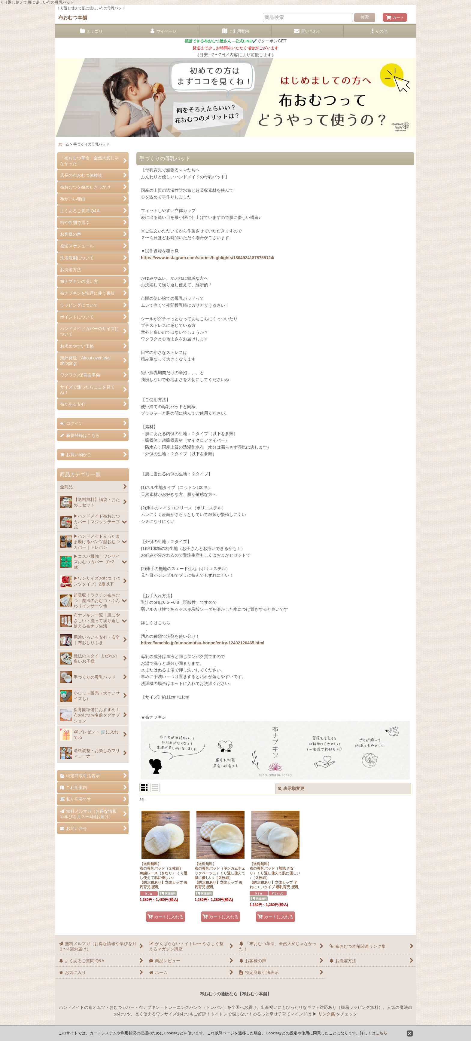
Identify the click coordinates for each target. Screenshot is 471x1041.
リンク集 (326, 1014)
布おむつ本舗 (72, 17)
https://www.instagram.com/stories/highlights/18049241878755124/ (207, 257)
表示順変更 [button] (291, 788)
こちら (381, 1033)
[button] (380, 31)
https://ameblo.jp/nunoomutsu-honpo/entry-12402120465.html (202, 642)
